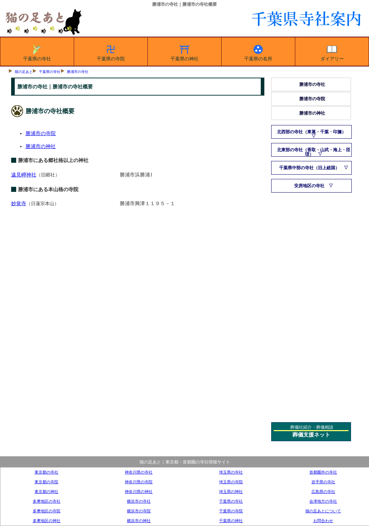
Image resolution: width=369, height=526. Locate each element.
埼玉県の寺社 (231, 472)
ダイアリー (332, 51)
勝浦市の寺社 (77, 72)
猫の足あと (24, 72)
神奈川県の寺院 (138, 482)
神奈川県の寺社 (138, 472)
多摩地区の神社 (46, 520)
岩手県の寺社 (323, 482)
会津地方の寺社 (323, 501)
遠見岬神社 (23, 174)
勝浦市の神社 (41, 146)
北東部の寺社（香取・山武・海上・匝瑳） (313, 152)
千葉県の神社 (184, 51)
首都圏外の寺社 (323, 472)
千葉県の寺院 (111, 51)
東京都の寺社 (46, 472)
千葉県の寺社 (37, 51)
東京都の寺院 (46, 482)
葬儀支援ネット (311, 435)
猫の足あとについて (323, 511)
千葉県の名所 (258, 51)
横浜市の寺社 (139, 501)
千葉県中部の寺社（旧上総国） (309, 167)
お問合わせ (323, 520)
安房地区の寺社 (309, 185)
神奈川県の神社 (138, 491)
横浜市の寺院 (139, 511)
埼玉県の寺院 (231, 482)
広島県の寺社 (323, 491)
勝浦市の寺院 (41, 133)
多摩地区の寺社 (46, 501)
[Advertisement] (311, 304)
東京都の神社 (46, 491)
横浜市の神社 (139, 520)
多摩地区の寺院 (46, 511)
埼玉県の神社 (231, 491)
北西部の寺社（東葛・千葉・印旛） (311, 131)
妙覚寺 (18, 203)
